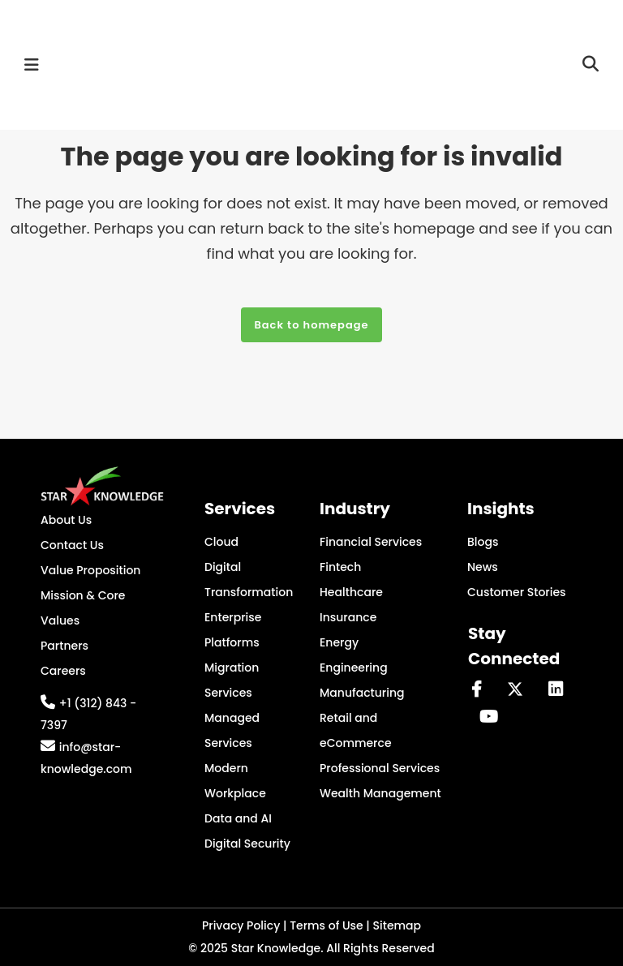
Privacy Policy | (246, 925)
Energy (339, 642)
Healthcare (351, 592)
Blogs (482, 542)
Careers (63, 671)
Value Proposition (90, 570)
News (482, 567)
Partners (64, 646)
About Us (66, 520)
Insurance (348, 617)
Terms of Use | (331, 925)
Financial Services (371, 542)
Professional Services (380, 768)
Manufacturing (362, 693)
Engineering (354, 667)
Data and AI (238, 818)
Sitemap (397, 925)
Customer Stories (516, 592)
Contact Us (72, 545)
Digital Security (247, 843)
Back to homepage (311, 325)
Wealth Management (380, 793)
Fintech (340, 567)
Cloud (221, 542)
